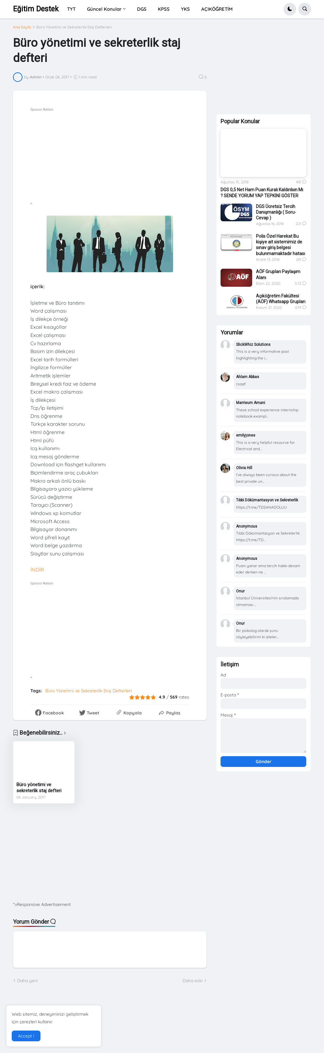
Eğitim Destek (36, 9)
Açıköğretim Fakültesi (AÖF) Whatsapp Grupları (280, 301)
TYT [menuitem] (71, 9)
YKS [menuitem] (185, 9)
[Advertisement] (127, 157)
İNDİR (37, 569)
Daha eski (192, 980)
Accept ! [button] (26, 1036)
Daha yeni (27, 980)
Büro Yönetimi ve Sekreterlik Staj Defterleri (74, 27)
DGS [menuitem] (141, 9)
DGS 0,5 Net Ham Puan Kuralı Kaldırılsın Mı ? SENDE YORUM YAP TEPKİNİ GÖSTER (262, 195)
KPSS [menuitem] (164, 9)
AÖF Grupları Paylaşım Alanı (278, 277)
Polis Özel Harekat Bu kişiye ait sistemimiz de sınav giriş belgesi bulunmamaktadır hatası (280, 247)
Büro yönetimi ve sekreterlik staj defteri (38, 788)
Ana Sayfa (22, 27)
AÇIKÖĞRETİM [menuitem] (217, 9)
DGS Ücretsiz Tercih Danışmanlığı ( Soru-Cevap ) (276, 215)
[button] (290, 9)
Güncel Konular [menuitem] (104, 9)
